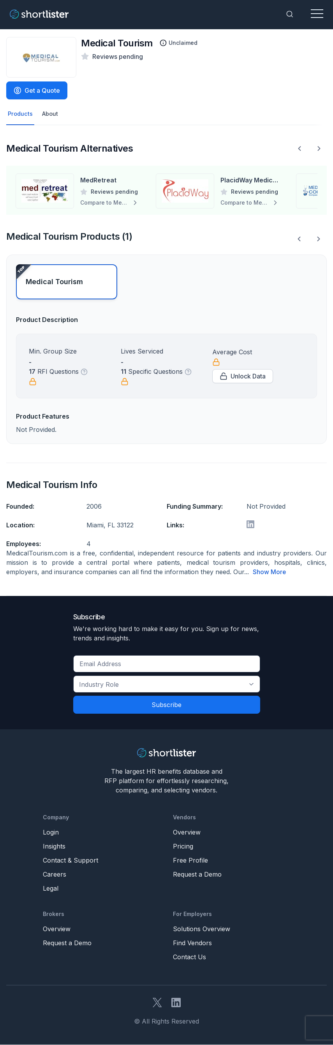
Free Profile (190, 861)
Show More (269, 572)
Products (21, 114)
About (52, 114)
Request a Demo (197, 875)
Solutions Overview (201, 929)
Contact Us (189, 957)
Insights (54, 846)
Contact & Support (70, 861)
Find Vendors (192, 943)
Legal (50, 889)
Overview (187, 832)
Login (51, 832)
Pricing (183, 846)
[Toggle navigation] (317, 14)
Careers (54, 875)
